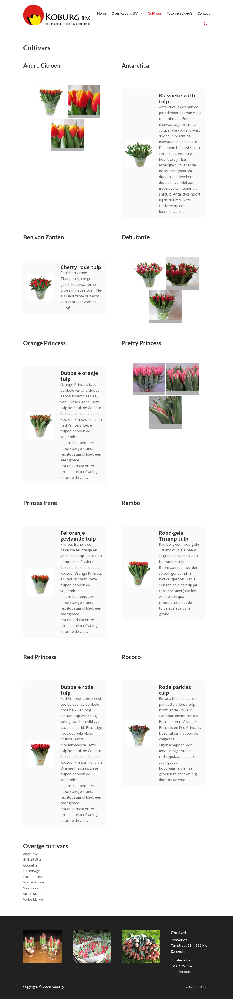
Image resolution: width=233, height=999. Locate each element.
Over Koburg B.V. (125, 13)
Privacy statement (195, 986)
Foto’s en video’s (179, 13)
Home (102, 13)
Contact (203, 13)
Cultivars (155, 13)
